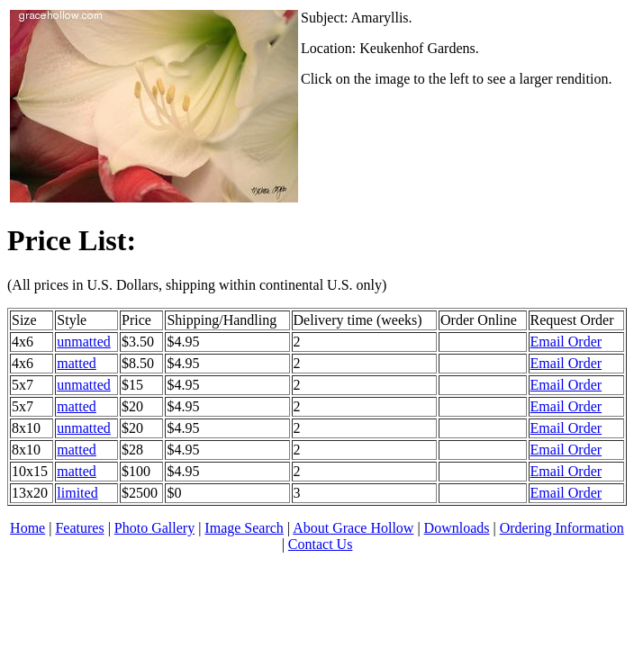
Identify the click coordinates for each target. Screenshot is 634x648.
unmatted (84, 341)
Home (27, 528)
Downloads (457, 528)
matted (76, 363)
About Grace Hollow (353, 528)
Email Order (566, 341)
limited (77, 492)
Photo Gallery (154, 528)
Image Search (244, 528)
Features (79, 528)
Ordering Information (562, 528)
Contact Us (320, 544)
